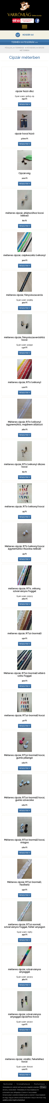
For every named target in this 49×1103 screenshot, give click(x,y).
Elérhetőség (39, 1084)
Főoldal (9, 48)
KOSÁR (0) (28, 34)
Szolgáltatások (23, 1084)
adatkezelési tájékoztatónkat (14, 1100)
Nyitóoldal (8, 1084)
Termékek (19, 48)
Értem (43, 1087)
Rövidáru (31, 48)
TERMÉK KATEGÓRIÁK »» (24, 42)
